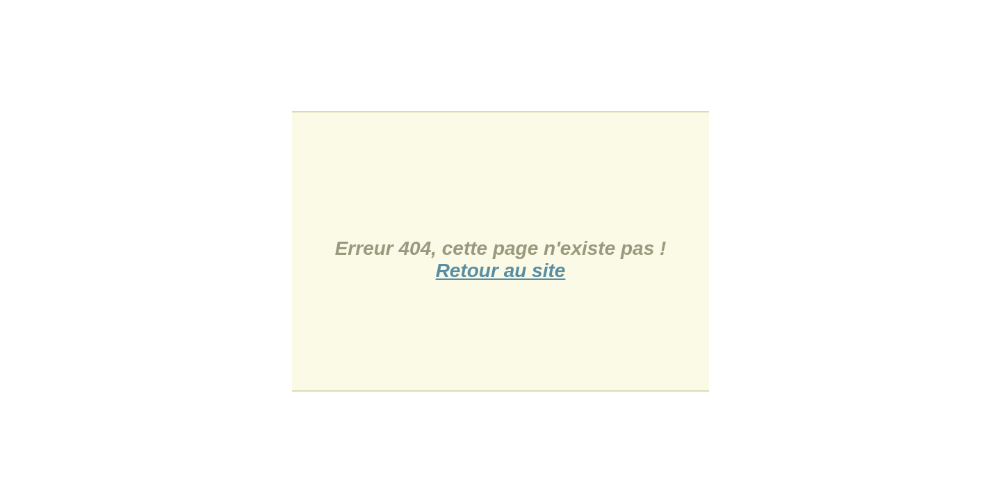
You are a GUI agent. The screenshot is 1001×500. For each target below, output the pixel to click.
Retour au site (501, 270)
